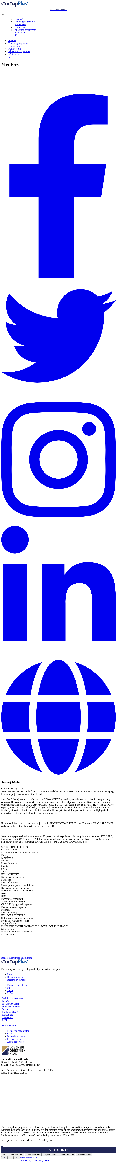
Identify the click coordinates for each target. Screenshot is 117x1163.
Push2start (7, 1001)
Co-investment (14, 1039)
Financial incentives (17, 985)
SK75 (10, 990)
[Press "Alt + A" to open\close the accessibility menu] (2, 1146)
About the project (15, 1041)
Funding (19, 19)
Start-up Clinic (9, 1025)
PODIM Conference (11, 1006)
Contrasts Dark (16, 1155)
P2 (8, 987)
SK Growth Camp (11, 1003)
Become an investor (16, 980)
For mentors (20, 24)
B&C (4, 1155)
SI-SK (10, 993)
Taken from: (49, 957)
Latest (10, 974)
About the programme (25, 30)
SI (16, 35)
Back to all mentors (11, 957)
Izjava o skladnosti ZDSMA (14, 1072)
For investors (21, 27)
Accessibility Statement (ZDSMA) (35, 1160)
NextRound (7, 1017)
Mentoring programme (18, 1031)
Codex (10, 1033)
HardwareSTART (10, 1012)
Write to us (20, 32)
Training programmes (25, 21)
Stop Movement (50, 1155)
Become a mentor (15, 977)
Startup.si (6, 1009)
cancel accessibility (28, 1157)
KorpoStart (7, 1014)
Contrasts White (33, 1155)
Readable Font (67, 1155)
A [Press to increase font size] (4, 1158)
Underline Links (84, 1155)
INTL (4, 1020)
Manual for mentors (16, 1036)
